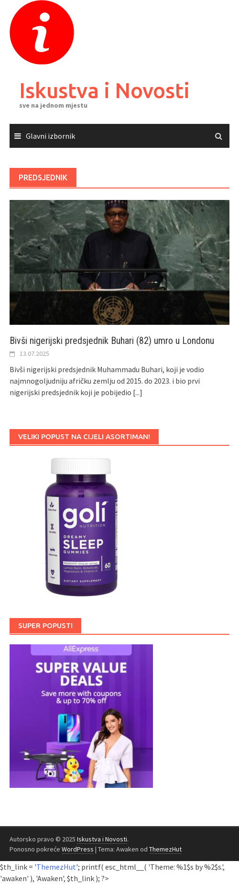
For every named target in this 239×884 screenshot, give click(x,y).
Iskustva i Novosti (104, 90)
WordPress (78, 849)
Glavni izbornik (50, 136)
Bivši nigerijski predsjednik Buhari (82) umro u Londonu (112, 340)
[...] (137, 392)
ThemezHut (165, 849)
